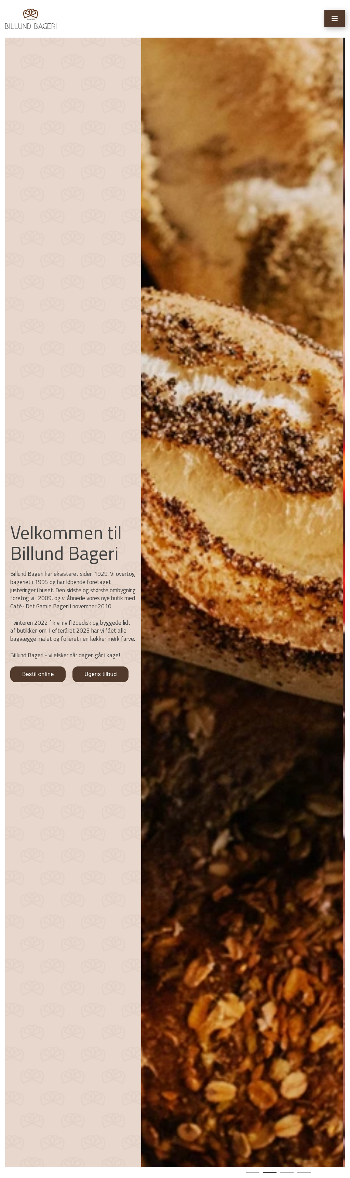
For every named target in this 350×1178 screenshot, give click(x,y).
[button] (252, 1172)
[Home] (30, 19)
